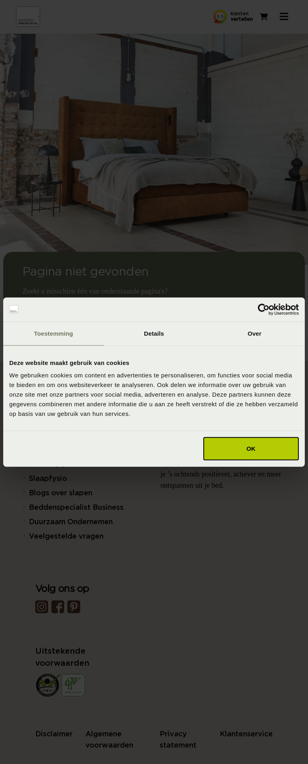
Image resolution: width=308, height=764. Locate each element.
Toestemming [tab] (53, 333)
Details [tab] (154, 333)
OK (251, 448)
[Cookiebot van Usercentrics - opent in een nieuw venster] (264, 309)
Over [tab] (254, 333)
